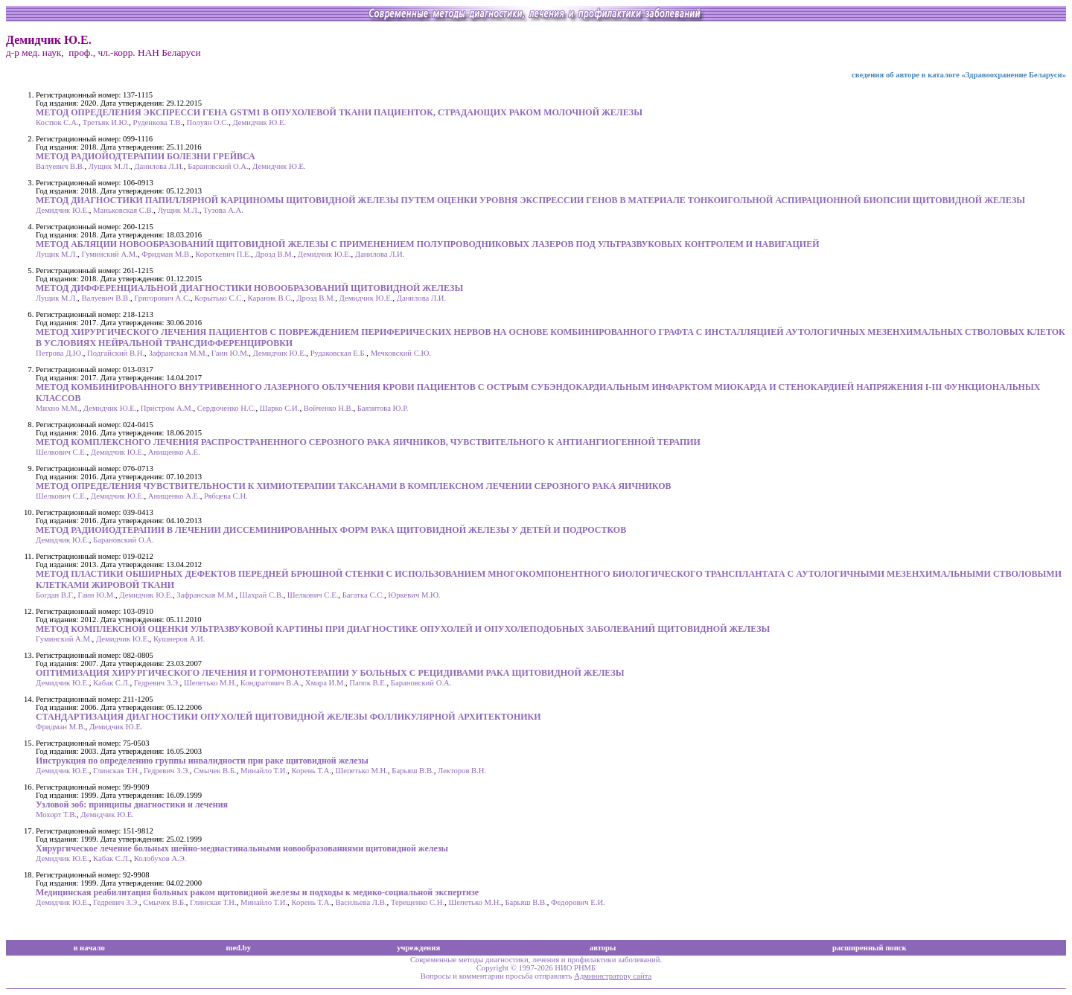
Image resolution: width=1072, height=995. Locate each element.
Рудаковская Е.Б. (338, 353)
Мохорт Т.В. (56, 814)
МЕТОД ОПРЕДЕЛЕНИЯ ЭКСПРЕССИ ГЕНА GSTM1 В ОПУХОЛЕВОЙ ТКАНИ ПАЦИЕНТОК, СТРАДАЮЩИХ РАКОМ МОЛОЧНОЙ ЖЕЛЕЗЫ (339, 112)
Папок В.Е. (367, 683)
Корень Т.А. (311, 771)
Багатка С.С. (363, 595)
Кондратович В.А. (271, 683)
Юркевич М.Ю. (414, 595)
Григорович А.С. (162, 298)
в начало (89, 948)
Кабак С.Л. (111, 683)
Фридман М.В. (166, 254)
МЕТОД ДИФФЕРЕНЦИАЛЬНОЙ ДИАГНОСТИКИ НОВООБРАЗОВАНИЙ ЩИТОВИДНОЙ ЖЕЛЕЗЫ (249, 288)
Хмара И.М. (325, 683)
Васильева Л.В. (360, 902)
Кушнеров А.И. (179, 639)
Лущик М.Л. (109, 166)
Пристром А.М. (167, 408)
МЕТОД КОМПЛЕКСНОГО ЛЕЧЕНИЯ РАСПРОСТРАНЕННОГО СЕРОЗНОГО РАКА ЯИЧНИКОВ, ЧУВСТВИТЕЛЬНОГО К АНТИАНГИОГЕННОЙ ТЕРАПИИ (368, 442)
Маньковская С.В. (123, 210)
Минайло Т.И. (263, 771)
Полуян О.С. (207, 122)
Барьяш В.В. (412, 771)
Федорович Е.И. (578, 902)
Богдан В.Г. (55, 595)
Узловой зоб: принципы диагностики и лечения (132, 804)
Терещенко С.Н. (417, 902)
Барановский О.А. (218, 166)
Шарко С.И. (280, 408)
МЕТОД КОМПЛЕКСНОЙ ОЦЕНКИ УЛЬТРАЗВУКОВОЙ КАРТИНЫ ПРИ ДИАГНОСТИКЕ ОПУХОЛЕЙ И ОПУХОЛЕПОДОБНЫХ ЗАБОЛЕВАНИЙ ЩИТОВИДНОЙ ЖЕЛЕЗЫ (403, 629)
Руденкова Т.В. (158, 122)
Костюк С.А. (57, 122)
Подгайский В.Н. (115, 353)
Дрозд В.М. (274, 254)
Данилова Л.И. (159, 166)
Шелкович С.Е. (61, 452)
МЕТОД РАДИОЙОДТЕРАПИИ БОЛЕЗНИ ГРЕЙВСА (145, 156)
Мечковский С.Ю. (401, 353)
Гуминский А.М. (109, 254)
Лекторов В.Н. (462, 771)
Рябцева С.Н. (226, 496)
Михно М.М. (57, 408)
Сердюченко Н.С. (226, 408)
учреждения (418, 948)
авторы (603, 948)
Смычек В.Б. (215, 771)
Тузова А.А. (223, 210)
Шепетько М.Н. (210, 683)
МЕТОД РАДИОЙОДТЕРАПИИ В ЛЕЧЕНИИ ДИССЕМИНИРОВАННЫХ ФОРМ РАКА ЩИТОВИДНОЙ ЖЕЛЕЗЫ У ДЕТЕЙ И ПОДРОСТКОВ (331, 530)
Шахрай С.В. (262, 595)
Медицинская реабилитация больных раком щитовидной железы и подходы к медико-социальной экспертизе (257, 892)
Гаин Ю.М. (230, 353)
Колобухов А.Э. (160, 858)
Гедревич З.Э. (157, 683)
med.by (238, 948)
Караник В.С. (270, 298)
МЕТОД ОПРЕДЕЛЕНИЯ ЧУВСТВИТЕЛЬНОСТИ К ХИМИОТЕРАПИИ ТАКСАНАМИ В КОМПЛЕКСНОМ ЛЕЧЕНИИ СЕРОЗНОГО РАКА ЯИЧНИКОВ (353, 486)
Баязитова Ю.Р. (383, 408)
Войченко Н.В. (329, 408)
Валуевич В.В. (60, 166)
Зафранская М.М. (177, 353)
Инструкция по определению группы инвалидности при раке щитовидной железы (202, 760)
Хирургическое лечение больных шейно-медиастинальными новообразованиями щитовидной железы (242, 848)
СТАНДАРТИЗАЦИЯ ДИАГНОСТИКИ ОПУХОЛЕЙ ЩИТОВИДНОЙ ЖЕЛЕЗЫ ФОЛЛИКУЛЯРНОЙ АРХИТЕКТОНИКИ (288, 716)
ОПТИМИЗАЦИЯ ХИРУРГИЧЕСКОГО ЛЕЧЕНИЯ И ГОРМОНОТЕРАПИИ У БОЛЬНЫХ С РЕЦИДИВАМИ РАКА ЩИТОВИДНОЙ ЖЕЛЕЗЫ (330, 673)
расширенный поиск (869, 948)
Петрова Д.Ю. (59, 353)
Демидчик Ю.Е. (259, 122)
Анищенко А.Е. (174, 452)
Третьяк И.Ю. (106, 122)
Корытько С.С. (218, 298)
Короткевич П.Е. (223, 254)
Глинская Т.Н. (116, 771)
